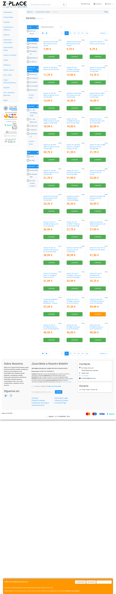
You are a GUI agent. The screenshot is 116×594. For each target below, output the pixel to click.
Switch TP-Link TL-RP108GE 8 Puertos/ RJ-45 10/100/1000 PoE (51, 501)
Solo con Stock (32, 32)
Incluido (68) (33, 170)
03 (74, 33)
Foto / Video (8, 75)
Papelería (7, 87)
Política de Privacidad (65, 556)
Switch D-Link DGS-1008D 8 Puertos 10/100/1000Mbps (73, 300)
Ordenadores (8, 12)
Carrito (109, 4)
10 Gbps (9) (32, 126)
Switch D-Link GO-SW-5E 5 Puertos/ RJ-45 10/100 (50, 58)
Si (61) (31, 156)
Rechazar (91, 582)
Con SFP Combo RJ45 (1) (31, 183)
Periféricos (7, 65)
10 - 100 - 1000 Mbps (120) (32, 112)
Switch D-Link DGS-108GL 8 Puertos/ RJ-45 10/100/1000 (98, 340)
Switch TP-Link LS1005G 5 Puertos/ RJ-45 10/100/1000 (73, 98)
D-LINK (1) (32, 62)
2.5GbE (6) (32, 130)
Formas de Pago (60, 577)
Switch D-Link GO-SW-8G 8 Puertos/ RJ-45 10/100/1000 (50, 300)
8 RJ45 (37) (32, 74)
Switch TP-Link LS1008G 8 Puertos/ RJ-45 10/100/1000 (73, 179)
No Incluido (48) (32, 175)
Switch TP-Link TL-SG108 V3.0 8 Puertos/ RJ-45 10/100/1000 (50, 380)
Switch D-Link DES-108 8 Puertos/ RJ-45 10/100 (97, 300)
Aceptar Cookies (104, 582)
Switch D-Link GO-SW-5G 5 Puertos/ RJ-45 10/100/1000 (74, 139)
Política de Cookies (72, 591)
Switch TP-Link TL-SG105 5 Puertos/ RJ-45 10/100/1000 (74, 259)
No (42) (31, 160)
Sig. (87, 33)
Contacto (98, 4)
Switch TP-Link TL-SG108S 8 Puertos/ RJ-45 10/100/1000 (51, 340)
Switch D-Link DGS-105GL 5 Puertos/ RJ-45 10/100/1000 (51, 219)
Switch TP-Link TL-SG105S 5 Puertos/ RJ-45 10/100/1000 (97, 179)
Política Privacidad (38, 575)
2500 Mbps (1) (32, 135)
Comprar (51, 71)
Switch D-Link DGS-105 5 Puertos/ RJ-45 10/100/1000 (74, 380)
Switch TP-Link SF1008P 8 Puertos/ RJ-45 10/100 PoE (73, 501)
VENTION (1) (33, 58)
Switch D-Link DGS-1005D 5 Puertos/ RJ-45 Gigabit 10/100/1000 (51, 179)
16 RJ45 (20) (33, 86)
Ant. (62, 33)
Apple (6, 100)
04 (78, 33)
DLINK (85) (32, 44)
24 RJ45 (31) (33, 78)
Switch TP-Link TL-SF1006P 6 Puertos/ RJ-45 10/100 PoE (73, 461)
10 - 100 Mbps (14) (32, 120)
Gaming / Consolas (10, 55)
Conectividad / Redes (8, 49)
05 (82, 33)
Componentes (8, 17)
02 (70, 33)
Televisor (6, 35)
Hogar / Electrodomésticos (10, 81)
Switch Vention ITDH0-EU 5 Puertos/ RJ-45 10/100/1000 (97, 139)
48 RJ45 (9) (32, 90)
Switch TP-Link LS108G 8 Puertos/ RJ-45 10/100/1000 (97, 219)
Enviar (58, 566)
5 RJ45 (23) (32, 82)
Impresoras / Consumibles (8, 41)
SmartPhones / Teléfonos (8, 28)
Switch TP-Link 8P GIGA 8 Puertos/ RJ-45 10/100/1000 (50, 259)
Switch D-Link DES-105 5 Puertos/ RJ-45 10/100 (97, 259)
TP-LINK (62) (33, 47)
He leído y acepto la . (47, 560)
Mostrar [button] (103, 33)
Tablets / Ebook (9, 70)
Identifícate (85, 4)
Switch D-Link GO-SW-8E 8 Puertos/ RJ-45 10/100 (74, 58)
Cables (6, 60)
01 (66, 33)
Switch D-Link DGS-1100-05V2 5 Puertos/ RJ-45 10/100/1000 (97, 461)
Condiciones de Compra (40, 577)
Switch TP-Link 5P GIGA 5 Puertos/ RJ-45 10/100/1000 (50, 139)
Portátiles (7, 22)
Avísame (98, 474)
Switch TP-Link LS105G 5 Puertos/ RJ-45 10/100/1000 (97, 98)
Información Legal (61, 572)
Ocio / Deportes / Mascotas (9, 94)
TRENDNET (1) (32, 52)
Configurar (80, 582)
